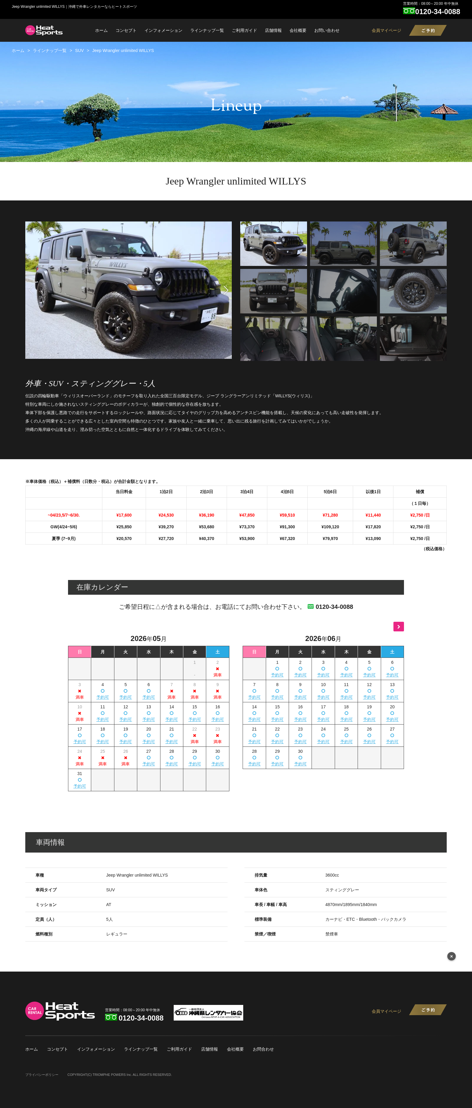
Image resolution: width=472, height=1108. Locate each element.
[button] (226, 290)
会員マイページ (386, 30)
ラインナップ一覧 (207, 30)
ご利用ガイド (244, 30)
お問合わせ (263, 1049)
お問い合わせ (327, 30)
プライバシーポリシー (41, 1074)
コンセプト (126, 30)
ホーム (101, 30)
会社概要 (298, 30)
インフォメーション (163, 30)
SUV (79, 50)
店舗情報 (273, 30)
